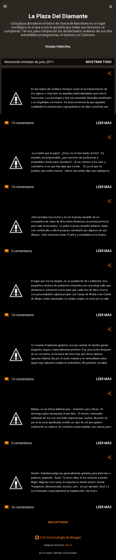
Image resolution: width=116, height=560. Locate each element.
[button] (109, 74)
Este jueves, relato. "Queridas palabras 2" (39, 329)
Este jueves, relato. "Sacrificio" (30, 137)
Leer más (104, 123)
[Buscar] (111, 7)
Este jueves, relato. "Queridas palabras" (37, 457)
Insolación (13, 393)
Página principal (58, 46)
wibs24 (68, 545)
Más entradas (58, 522)
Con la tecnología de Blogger (58, 537)
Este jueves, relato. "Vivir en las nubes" (36, 73)
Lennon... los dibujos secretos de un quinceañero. (46, 201)
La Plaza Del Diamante (58, 16)
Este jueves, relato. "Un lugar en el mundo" (39, 265)
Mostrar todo (99, 62)
